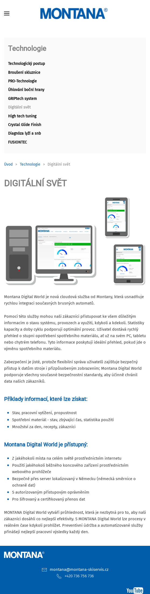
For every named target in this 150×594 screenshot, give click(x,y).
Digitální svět (19, 107)
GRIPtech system (22, 98)
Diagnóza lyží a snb (24, 133)
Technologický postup (26, 63)
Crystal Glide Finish (24, 125)
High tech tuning (22, 116)
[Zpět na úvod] (75, 13)
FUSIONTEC (17, 142)
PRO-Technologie (22, 81)
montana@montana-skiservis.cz (79, 569)
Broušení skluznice (24, 72)
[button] (6, 13)
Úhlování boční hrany (26, 90)
